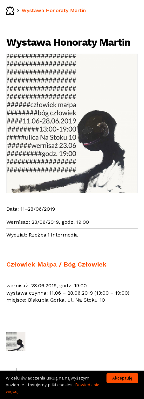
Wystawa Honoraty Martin (54, 10)
